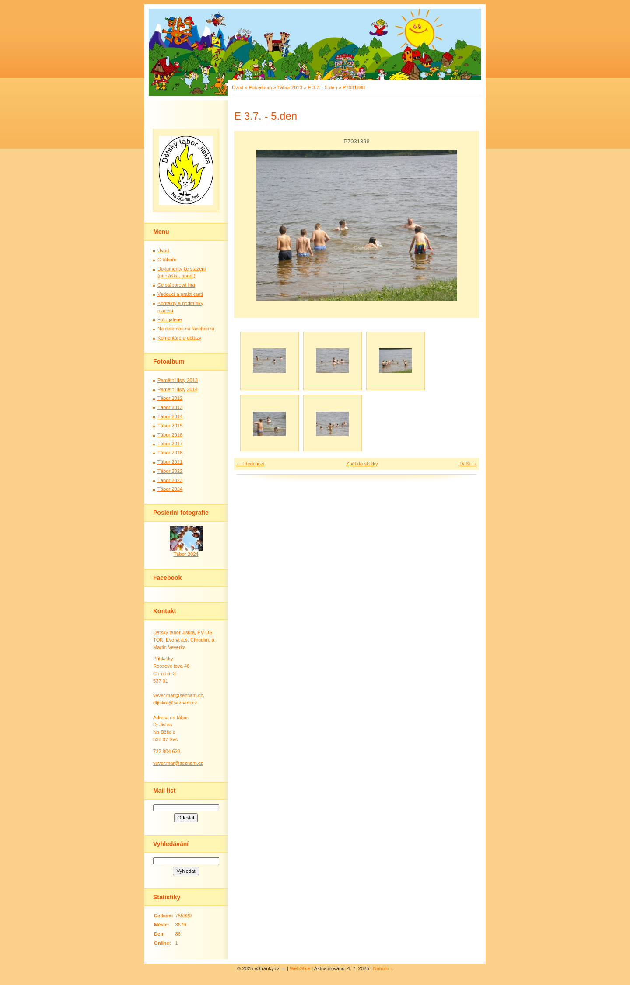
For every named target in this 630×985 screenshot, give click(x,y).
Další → (468, 463)
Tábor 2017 (170, 443)
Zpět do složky (362, 463)
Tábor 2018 (170, 452)
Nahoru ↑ (383, 968)
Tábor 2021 (170, 462)
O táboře (167, 259)
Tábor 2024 (170, 489)
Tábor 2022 (170, 471)
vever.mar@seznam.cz (178, 763)
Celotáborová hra (176, 285)
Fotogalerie (170, 319)
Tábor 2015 (170, 425)
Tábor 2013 (289, 87)
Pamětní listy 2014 (178, 389)
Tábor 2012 (170, 398)
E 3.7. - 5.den (322, 87)
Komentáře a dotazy (179, 337)
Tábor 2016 (170, 434)
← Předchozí (250, 463)
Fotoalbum (260, 87)
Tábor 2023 (170, 480)
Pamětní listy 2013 (178, 380)
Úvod (237, 87)
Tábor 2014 (170, 416)
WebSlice (300, 968)
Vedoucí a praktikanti (180, 294)
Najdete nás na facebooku (186, 328)
